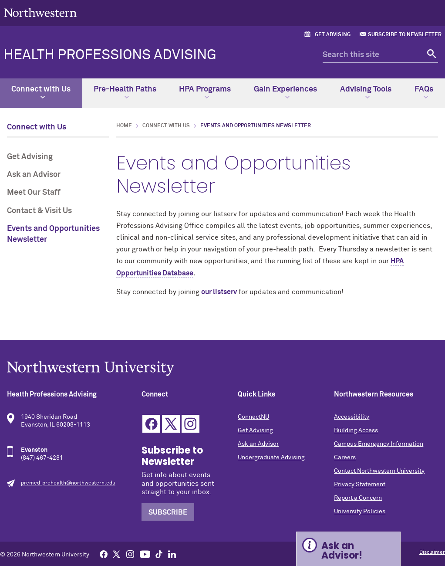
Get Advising (333, 34)
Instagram (190, 424)
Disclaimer (432, 552)
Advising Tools (365, 92)
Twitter (171, 424)
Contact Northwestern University (379, 471)
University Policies (359, 511)
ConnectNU (253, 417)
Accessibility (351, 417)
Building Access (356, 430)
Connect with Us (41, 92)
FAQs (424, 92)
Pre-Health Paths (125, 92)
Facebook (151, 424)
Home (124, 126)
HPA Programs (205, 92)
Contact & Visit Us (39, 211)
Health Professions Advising (109, 55)
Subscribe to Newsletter (405, 34)
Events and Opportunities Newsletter (53, 234)
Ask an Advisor (34, 175)
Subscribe (167, 512)
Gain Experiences (285, 92)
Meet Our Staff (34, 193)
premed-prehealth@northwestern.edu (68, 483)
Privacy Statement (359, 484)
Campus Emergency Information (378, 444)
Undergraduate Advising (271, 457)
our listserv (219, 291)
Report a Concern (358, 498)
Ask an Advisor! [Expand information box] (341, 550)
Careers (345, 457)
